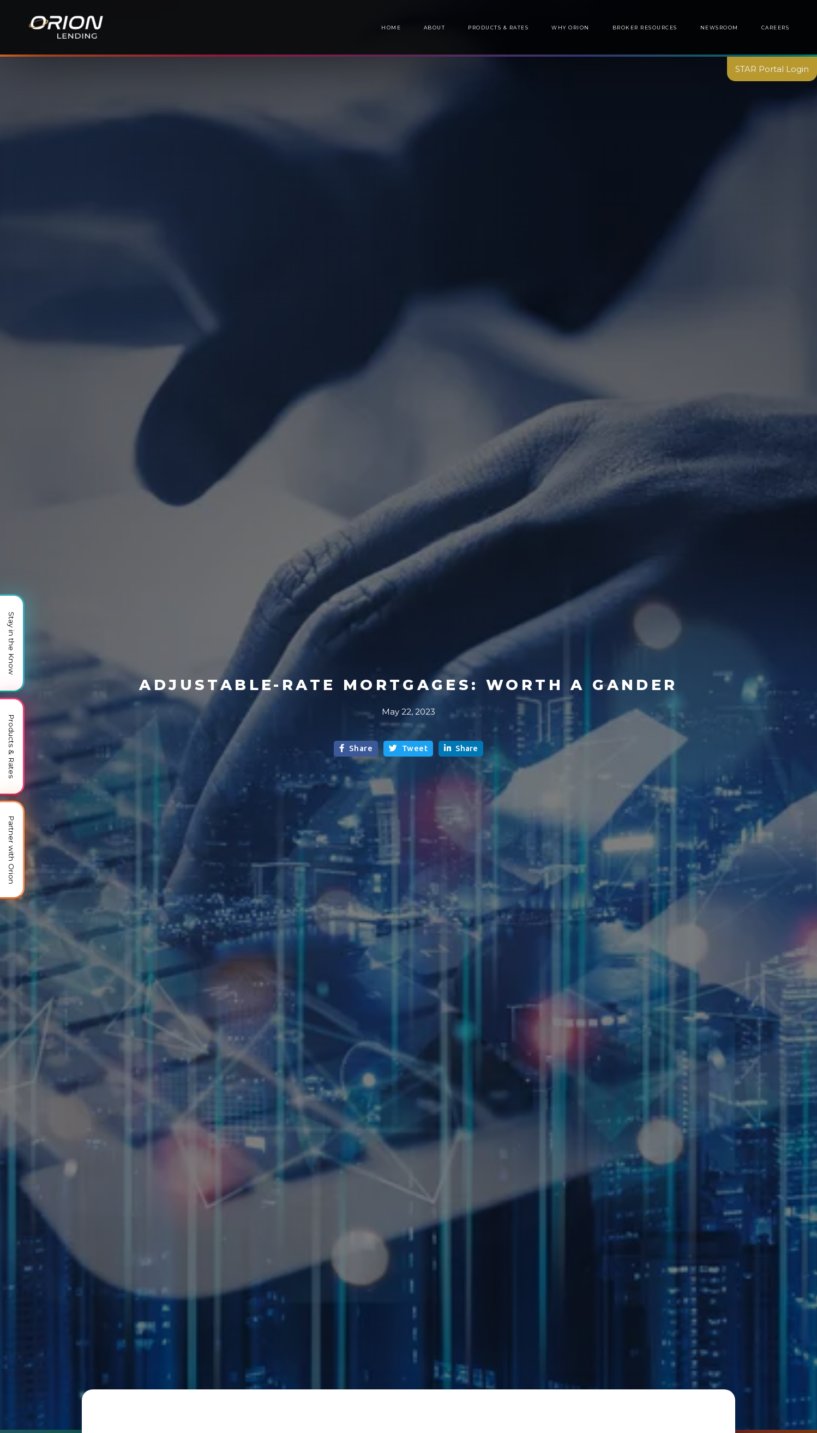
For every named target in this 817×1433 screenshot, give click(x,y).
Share (356, 748)
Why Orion (570, 28)
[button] (645, 28)
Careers (775, 28)
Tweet (408, 748)
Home (391, 28)
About (435, 28)
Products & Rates (498, 28)
